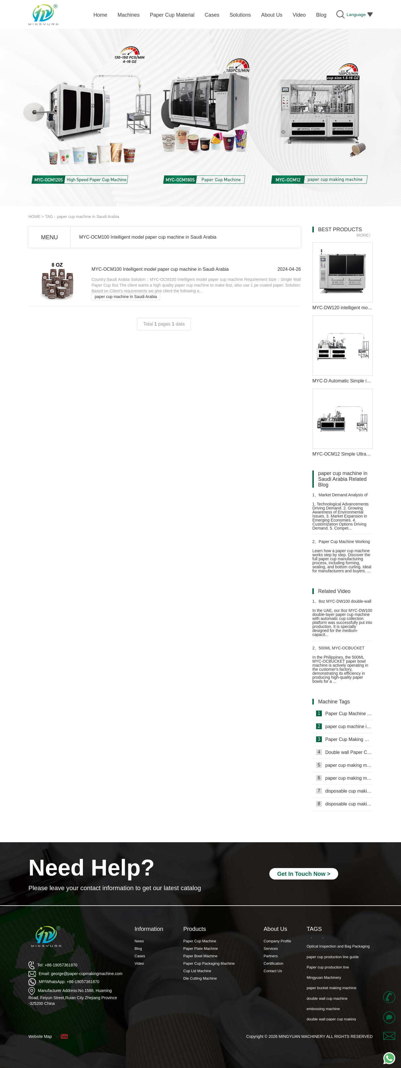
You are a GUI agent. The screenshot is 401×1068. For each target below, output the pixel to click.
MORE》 (365, 235)
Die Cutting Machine (200, 978)
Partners (271, 956)
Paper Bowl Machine (200, 956)
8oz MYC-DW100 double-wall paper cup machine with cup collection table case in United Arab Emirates (341, 603)
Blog (138, 948)
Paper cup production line (328, 971)
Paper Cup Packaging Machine (209, 963)
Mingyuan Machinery (324, 981)
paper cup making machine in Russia (344, 778)
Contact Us (273, 971)
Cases (140, 956)
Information (149, 929)
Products (194, 929)
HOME (34, 216)
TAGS (314, 929)
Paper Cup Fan (319, 939)
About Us (275, 929)
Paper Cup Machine (199, 941)
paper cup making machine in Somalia (344, 765)
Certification (273, 963)
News (139, 941)
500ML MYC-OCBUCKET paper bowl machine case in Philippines (338, 650)
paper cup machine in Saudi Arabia (126, 296)
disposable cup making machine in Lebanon (344, 804)
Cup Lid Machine (197, 971)
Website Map (40, 1036)
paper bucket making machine (331, 991)
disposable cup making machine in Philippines (344, 791)
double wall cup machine (327, 1002)
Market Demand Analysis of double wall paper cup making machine (339, 497)
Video (139, 963)
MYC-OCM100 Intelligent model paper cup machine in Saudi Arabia (147, 237)
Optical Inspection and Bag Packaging (338, 950)
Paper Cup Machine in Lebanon (344, 713)
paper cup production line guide (333, 960)
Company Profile (277, 941)
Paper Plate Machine (200, 948)
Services (271, 948)
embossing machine (323, 1012)
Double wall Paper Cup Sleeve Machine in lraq (344, 752)
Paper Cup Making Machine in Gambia (344, 739)
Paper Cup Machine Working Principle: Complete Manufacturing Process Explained (342, 544)
